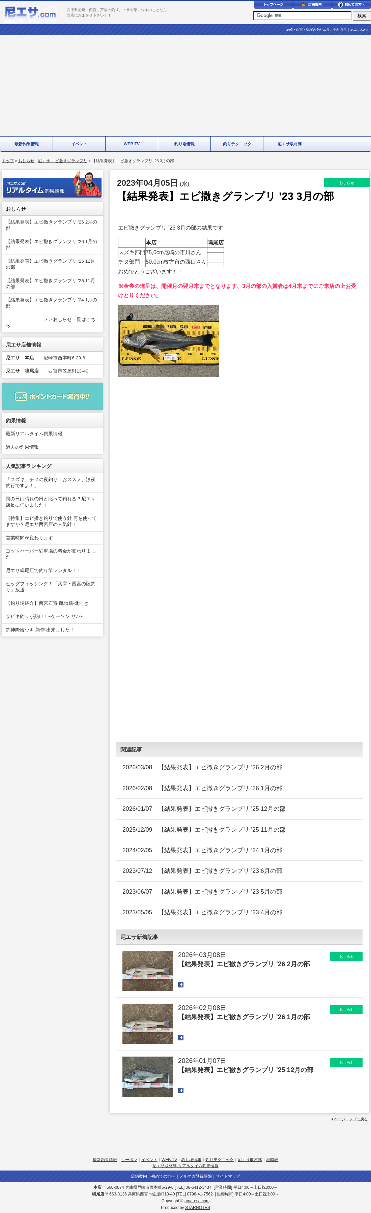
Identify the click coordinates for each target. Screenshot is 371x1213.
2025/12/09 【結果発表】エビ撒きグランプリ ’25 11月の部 (204, 829)
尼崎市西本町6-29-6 (45, 357)
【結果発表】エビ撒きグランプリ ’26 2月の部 (51, 225)
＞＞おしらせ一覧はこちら (50, 322)
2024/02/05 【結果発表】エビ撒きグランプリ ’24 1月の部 (202, 850)
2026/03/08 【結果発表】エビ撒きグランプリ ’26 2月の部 (202, 767)
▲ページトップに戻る (349, 1119)
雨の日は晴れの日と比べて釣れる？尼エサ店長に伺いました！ (50, 501)
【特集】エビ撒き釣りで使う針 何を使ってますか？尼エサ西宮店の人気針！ (51, 521)
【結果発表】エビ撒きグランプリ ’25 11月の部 (50, 283)
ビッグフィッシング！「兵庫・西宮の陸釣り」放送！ (50, 586)
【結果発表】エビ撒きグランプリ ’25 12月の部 (50, 264)
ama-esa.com (196, 1201)
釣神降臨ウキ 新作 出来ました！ (40, 629)
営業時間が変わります (29, 537)
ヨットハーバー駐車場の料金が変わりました (50, 554)
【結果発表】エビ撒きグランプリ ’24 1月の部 (51, 302)
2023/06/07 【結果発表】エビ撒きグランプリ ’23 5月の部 (202, 891)
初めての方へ (163, 1176)
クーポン (129, 1159)
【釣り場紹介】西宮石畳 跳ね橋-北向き (47, 603)
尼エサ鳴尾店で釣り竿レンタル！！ (43, 570)
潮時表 (272, 1159)
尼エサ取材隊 (290, 144)
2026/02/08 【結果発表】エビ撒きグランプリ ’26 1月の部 (202, 788)
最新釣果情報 (27, 144)
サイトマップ (228, 1176)
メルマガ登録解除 (195, 1176)
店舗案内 (139, 1176)
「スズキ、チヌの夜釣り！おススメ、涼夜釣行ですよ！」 (50, 482)
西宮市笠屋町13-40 (47, 371)
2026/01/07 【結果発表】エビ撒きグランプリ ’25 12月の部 (204, 808)
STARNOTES (197, 1207)
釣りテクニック (237, 144)
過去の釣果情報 (22, 447)
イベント (79, 144)
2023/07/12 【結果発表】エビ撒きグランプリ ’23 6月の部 (202, 870)
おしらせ (26, 161)
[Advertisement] (185, 85)
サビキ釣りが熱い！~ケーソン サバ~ (44, 616)
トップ (8, 161)
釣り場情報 (184, 144)
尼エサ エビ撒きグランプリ (62, 161)
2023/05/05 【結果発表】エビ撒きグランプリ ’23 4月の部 (202, 912)
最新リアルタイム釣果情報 (34, 433)
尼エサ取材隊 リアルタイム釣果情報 (185, 1165)
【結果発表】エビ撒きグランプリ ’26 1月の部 (51, 244)
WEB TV (132, 144)
